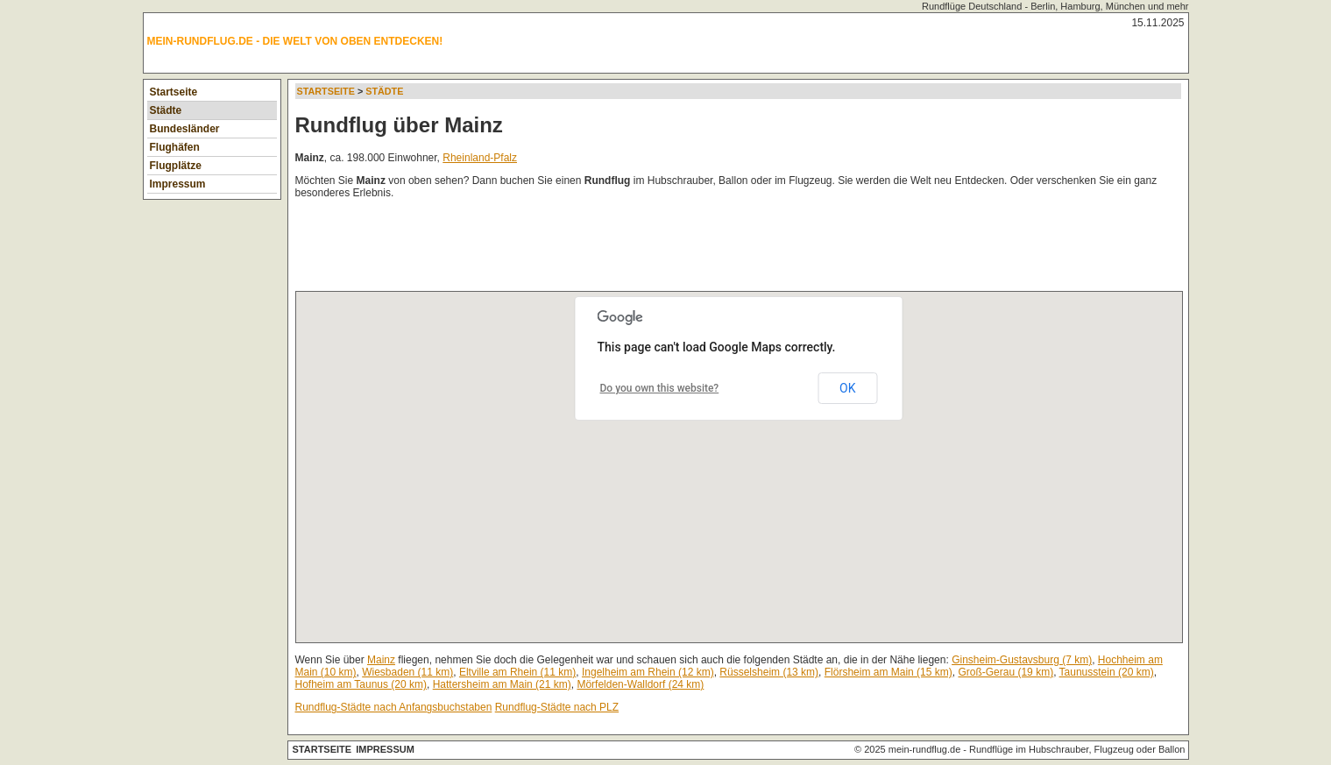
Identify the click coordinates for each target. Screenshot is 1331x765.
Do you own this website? (659, 388)
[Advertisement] (614, 248)
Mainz (381, 660)
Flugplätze (176, 165)
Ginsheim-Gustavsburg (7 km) (1022, 660)
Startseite (174, 92)
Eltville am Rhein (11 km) (517, 672)
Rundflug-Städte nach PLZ (557, 707)
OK (847, 388)
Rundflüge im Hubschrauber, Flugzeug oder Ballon (1077, 749)
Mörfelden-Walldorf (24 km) (640, 684)
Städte (166, 110)
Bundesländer (185, 129)
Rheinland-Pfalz (479, 158)
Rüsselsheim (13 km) (768, 672)
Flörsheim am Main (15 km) (888, 672)
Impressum (178, 184)
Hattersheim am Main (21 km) (502, 684)
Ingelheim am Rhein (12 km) (648, 672)
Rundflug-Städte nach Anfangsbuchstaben (393, 707)
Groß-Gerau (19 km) (1005, 672)
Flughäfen (175, 147)
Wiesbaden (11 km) (407, 672)
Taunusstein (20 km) (1106, 672)
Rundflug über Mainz (399, 125)
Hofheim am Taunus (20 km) (361, 684)
